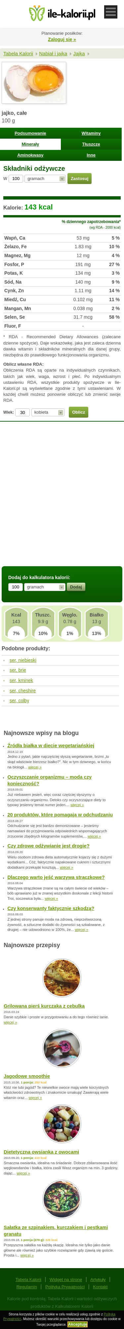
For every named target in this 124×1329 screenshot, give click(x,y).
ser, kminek (21, 680)
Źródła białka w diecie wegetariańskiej (50, 745)
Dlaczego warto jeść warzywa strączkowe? (55, 877)
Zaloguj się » (62, 39)
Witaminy (91, 133)
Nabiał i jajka (53, 53)
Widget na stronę (66, 1279)
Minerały (30, 144)
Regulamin (27, 1286)
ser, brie (18, 670)
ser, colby (19, 700)
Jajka (79, 53)
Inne (91, 155)
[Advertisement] (62, 498)
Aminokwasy (30, 155)
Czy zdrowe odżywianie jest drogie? (48, 845)
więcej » (34, 767)
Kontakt (100, 1286)
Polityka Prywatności (65, 1286)
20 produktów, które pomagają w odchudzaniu (60, 814)
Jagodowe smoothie (27, 1076)
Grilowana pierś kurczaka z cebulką (44, 1006)
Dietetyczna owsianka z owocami (41, 1152)
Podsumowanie (30, 133)
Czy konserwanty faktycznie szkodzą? (50, 908)
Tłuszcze (91, 144)
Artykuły (97, 1279)
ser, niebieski (23, 660)
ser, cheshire (23, 690)
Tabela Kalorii (18, 53)
